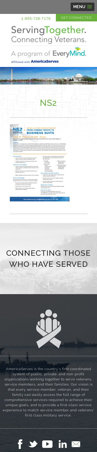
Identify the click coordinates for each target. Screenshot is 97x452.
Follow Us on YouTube (50, 444)
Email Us (76, 444)
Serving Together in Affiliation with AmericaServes (48, 44)
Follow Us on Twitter (35, 444)
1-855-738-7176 (36, 18)
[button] (82, 7)
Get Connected (76, 18)
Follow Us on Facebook (21, 444)
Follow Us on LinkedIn (64, 444)
